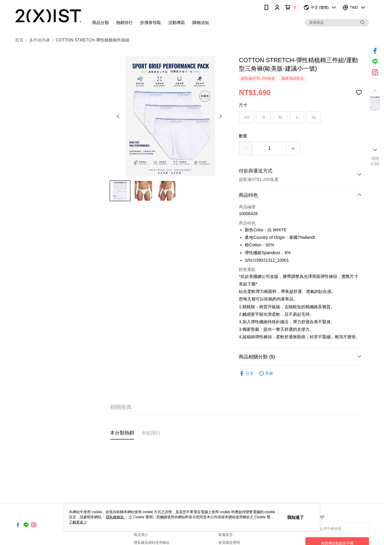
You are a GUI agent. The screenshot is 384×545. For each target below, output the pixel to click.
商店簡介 (141, 535)
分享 (246, 373)
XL (313, 117)
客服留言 (225, 535)
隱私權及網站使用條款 (152, 542)
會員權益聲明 (229, 542)
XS (247, 117)
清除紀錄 (375, 161)
